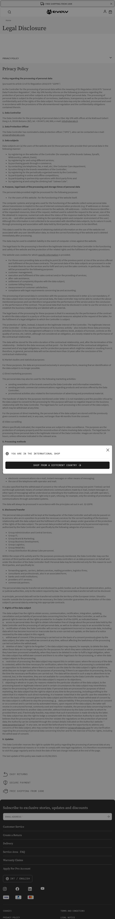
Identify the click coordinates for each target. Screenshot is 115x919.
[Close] (108, 450)
